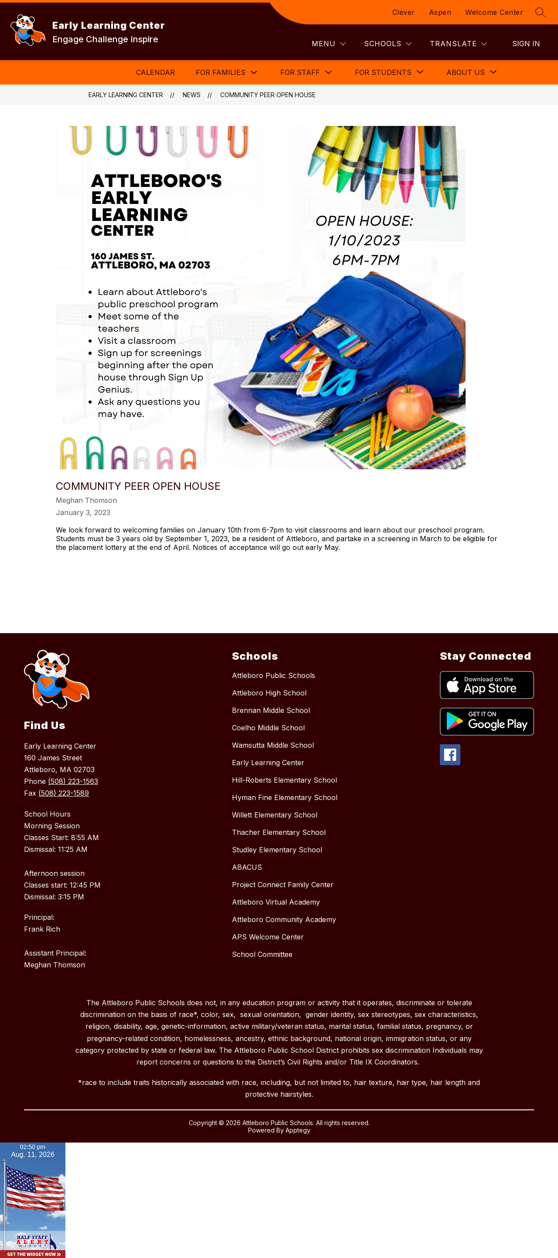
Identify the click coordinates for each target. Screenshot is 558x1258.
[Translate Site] (458, 43)
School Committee (262, 954)
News (192, 94)
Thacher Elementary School (279, 832)
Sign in (526, 43)
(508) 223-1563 (73, 781)
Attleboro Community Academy (284, 919)
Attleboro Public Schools (273, 675)
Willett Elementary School (274, 814)
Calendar (155, 72)
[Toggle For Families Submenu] (254, 72)
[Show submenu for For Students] (383, 72)
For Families (220, 72)
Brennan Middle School (271, 710)
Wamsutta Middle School (273, 745)
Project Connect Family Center (282, 884)
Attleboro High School (269, 692)
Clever (403, 12)
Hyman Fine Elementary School (284, 797)
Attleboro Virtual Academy (276, 902)
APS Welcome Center (268, 936)
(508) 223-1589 (63, 793)
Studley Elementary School (277, 849)
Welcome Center (494, 12)
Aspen (440, 12)
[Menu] (329, 43)
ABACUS (247, 867)
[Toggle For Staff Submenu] (328, 72)
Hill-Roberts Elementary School (284, 780)
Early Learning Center (125, 94)
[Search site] (540, 12)
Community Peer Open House (268, 94)
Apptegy (298, 1130)
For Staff (300, 72)
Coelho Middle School (268, 727)
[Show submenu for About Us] (465, 72)
